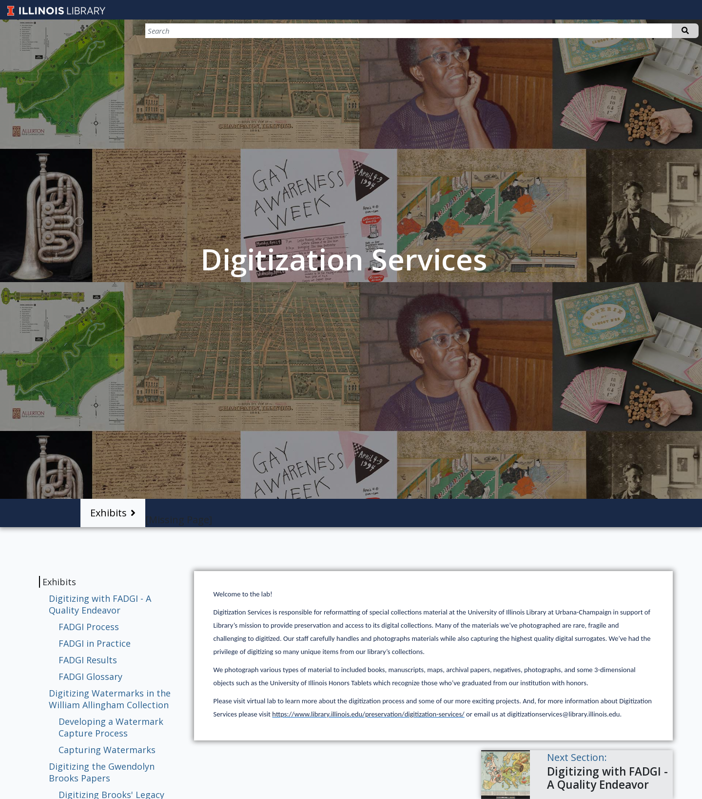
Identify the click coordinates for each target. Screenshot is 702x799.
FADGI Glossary (90, 676)
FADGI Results (87, 660)
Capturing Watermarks (107, 750)
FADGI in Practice (94, 643)
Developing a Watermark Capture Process (110, 727)
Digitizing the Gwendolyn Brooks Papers (102, 772)
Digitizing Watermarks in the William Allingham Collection (110, 699)
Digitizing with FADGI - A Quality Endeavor (100, 604)
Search (685, 30)
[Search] (647, 30)
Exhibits (108, 512)
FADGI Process (88, 627)
